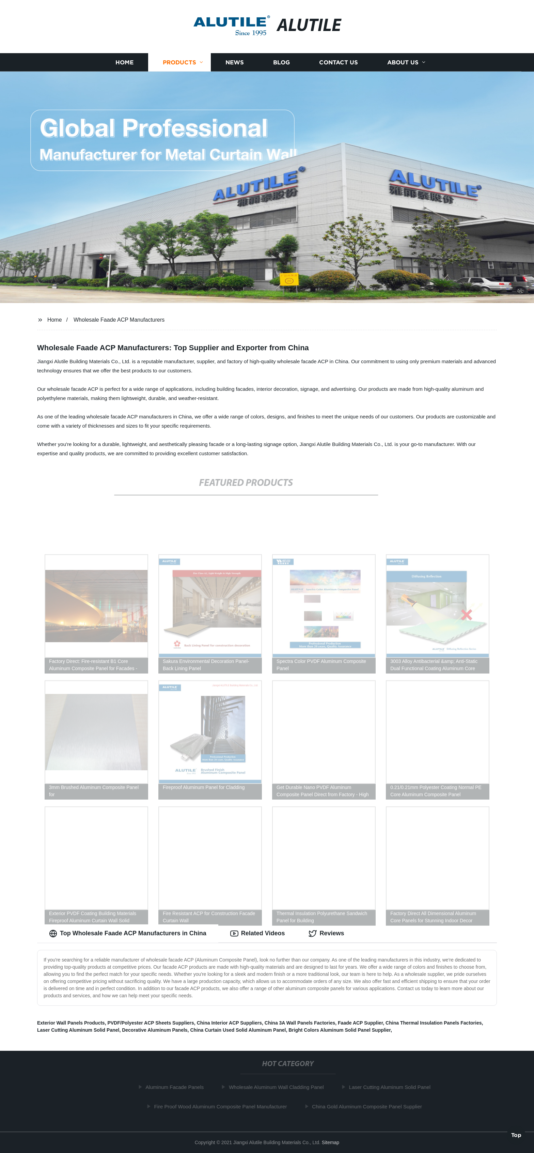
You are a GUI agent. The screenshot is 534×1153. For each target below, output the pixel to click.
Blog (281, 62)
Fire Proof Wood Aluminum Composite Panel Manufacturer (223, 1106)
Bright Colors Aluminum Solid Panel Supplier (339, 1030)
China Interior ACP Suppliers (229, 1023)
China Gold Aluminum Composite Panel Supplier (370, 1106)
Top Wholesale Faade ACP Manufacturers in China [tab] (127, 933)
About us (403, 62)
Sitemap (330, 1142)
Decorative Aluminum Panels (154, 1030)
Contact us (338, 62)
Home (124, 62)
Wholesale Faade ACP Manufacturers (119, 320)
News (234, 62)
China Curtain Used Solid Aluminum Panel (238, 1030)
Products (179, 62)
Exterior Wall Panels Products (71, 1023)
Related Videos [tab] (257, 933)
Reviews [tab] (326, 933)
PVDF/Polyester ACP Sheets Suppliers (150, 1023)
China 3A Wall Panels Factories (300, 1023)
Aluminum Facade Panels (177, 1087)
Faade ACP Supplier (360, 1023)
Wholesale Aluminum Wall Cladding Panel (279, 1087)
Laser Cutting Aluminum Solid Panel (78, 1030)
